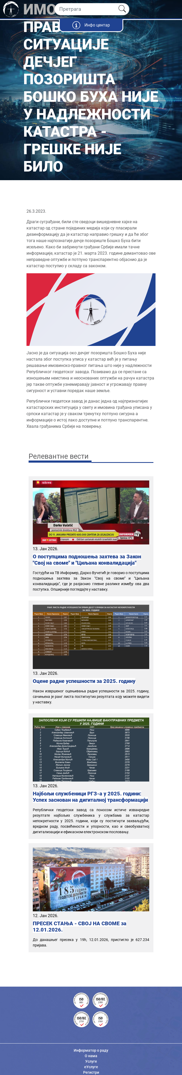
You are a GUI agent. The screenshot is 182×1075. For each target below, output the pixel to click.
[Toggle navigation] (173, 9)
